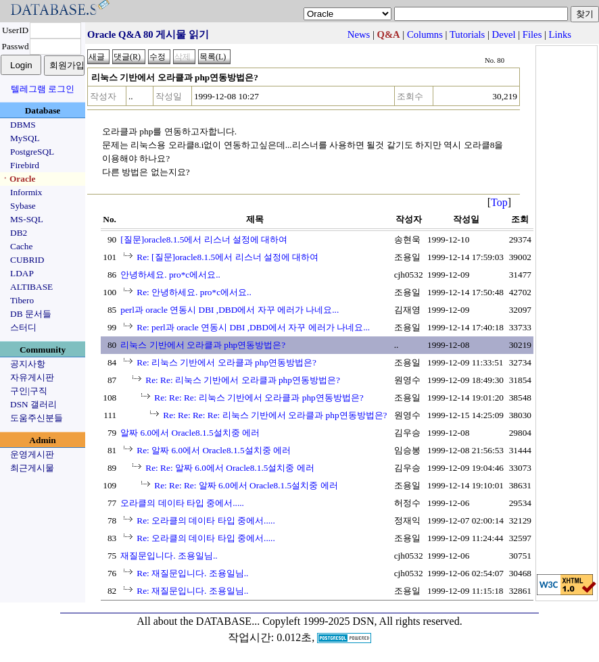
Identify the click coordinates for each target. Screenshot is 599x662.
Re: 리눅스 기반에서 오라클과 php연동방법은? (226, 362)
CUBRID (27, 260)
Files (532, 34)
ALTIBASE (31, 287)
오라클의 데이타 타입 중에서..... (182, 503)
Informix (26, 192)
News (359, 34)
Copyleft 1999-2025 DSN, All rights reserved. (362, 621)
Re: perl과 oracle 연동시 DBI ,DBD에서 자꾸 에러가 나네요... (253, 327)
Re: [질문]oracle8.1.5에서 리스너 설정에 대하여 (227, 257)
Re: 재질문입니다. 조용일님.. (192, 573)
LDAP (22, 273)
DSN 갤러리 (33, 404)
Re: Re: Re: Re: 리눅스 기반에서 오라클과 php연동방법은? (275, 415)
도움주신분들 (36, 418)
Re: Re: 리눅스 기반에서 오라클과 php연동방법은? (242, 380)
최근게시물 (32, 468)
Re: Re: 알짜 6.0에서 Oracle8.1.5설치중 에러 (229, 468)
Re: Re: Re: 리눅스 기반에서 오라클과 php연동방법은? (258, 397)
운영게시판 (32, 454)
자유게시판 (32, 377)
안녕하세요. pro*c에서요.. (170, 275)
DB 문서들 (30, 314)
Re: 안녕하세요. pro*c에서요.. (194, 292)
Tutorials (467, 34)
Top (499, 202)
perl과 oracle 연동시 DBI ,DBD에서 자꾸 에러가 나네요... (229, 310)
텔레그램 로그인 (42, 89)
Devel (504, 34)
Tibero (22, 300)
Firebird (24, 165)
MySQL (25, 138)
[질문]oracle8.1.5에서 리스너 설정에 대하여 (203, 239)
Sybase (23, 206)
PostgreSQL (32, 152)
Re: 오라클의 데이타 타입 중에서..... (206, 520)
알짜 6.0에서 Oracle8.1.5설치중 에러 (190, 433)
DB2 (18, 233)
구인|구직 (28, 391)
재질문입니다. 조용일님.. (168, 556)
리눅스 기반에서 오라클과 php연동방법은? (202, 345)
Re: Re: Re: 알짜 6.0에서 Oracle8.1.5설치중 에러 (245, 485)
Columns (425, 34)
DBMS (23, 125)
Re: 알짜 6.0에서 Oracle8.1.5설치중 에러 (214, 450)
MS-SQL (26, 219)
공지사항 (27, 364)
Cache (21, 246)
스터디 (23, 327)
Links (560, 34)
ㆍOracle (18, 179)
